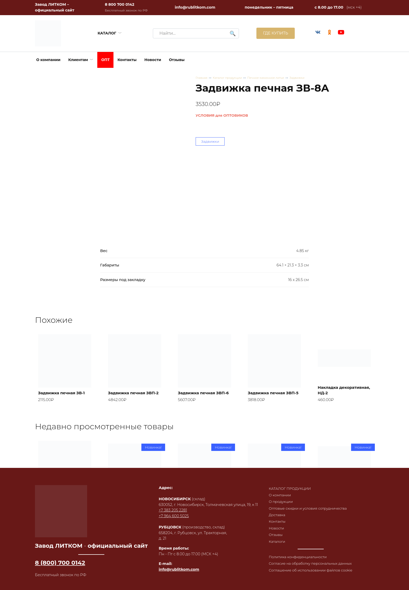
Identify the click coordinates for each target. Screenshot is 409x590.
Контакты (126, 59)
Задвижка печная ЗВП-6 (199, 395)
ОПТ (105, 59)
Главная (202, 78)
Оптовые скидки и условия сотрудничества (307, 501)
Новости (153, 59)
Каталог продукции (230, 78)
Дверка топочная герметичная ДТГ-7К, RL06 (62, 511)
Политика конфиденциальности (296, 552)
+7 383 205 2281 (171, 507)
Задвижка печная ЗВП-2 (129, 395)
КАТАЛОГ (105, 33)
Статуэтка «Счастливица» (266, 514)
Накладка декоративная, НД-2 (341, 395)
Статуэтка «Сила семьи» (337, 514)
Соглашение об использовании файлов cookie (303, 575)
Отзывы (177, 59)
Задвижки (305, 78)
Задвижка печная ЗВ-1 (64, 398)
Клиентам (78, 59)
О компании (48, 59)
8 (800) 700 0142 (60, 562)
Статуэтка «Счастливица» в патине (198, 511)
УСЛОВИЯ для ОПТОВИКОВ (222, 116)
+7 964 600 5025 (172, 512)
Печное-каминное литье (271, 78)
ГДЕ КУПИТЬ (272, 33)
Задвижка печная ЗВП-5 (269, 395)
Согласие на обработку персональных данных (302, 562)
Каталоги (273, 536)
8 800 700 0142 (119, 4)
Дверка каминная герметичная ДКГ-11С (132, 514)
